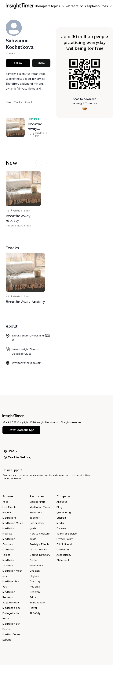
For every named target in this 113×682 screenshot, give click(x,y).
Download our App (21, 430)
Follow (18, 63)
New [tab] (8, 102)
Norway (10, 53)
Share (41, 63)
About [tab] (28, 102)
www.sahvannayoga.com (26, 362)
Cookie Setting (17, 457)
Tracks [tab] (18, 102)
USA (10, 451)
